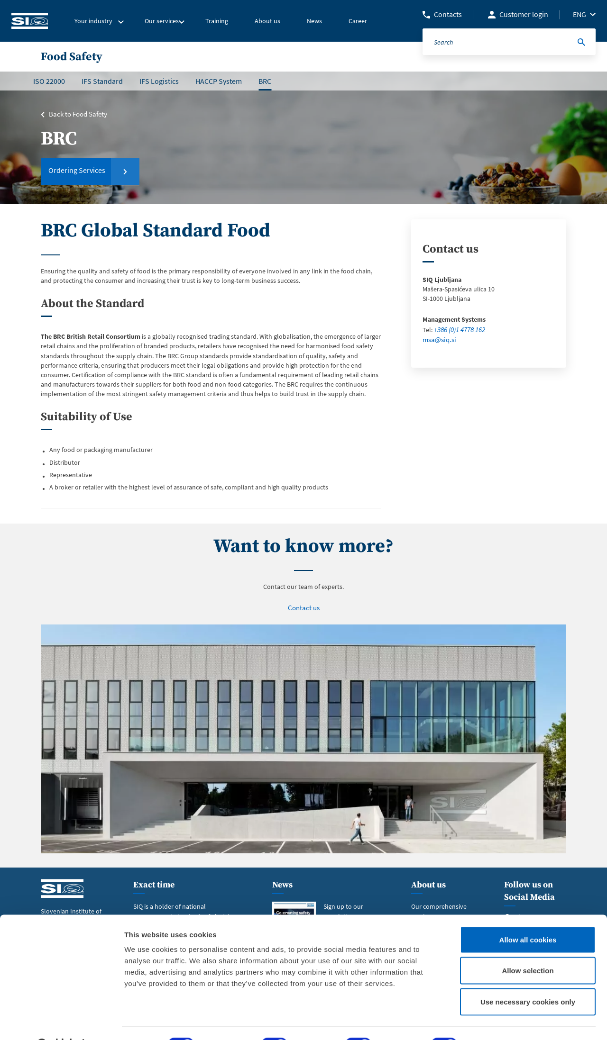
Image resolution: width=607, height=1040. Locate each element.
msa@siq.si (438, 339)
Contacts (448, 14)
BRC (264, 81)
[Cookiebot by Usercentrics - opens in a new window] (61, 1021)
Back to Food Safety (77, 114)
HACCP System (218, 81)
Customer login (523, 14)
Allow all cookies (528, 916)
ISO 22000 (49, 81)
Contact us (303, 607)
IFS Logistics (159, 81)
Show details (498, 1021)
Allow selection (527, 947)
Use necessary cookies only (527, 978)
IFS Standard (102, 81)
